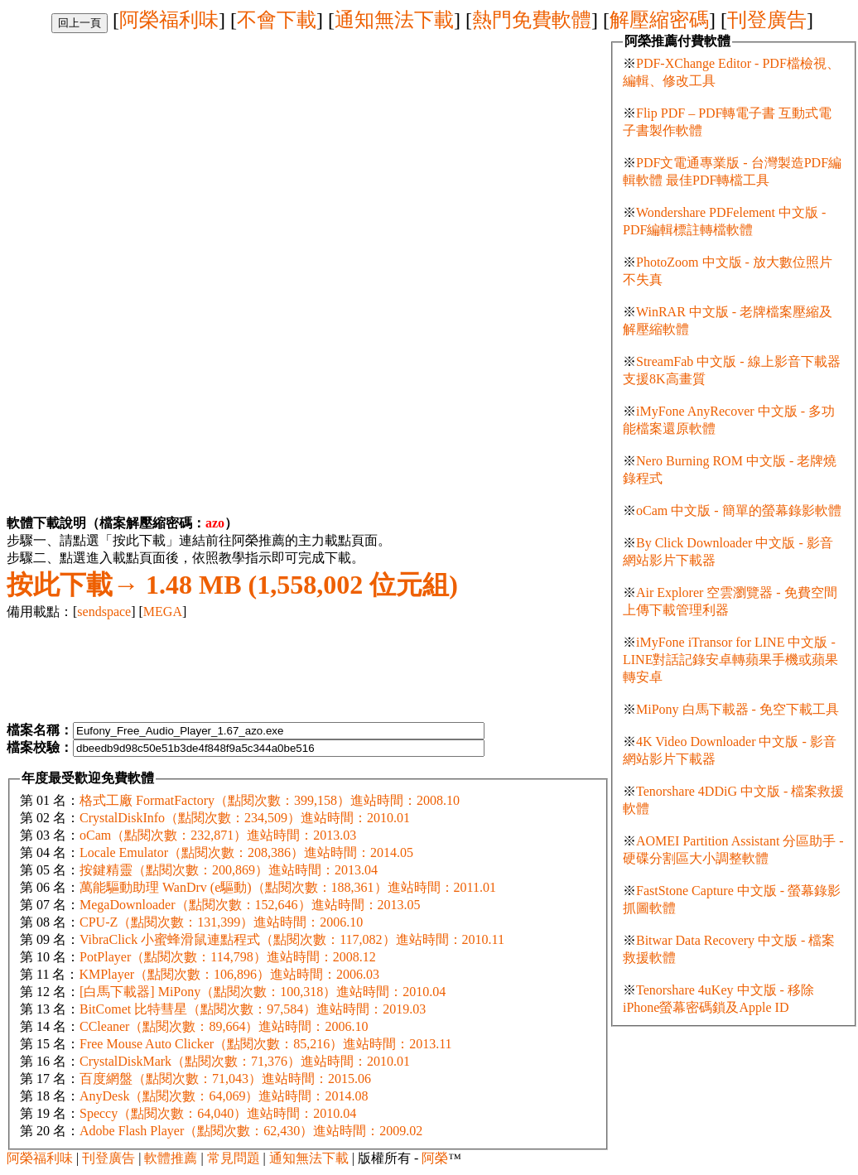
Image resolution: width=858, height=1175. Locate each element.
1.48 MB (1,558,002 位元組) (232, 585)
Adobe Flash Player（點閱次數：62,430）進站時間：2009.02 (251, 1131)
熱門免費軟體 (531, 20)
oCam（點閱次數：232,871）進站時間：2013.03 (218, 835)
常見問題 (233, 1158)
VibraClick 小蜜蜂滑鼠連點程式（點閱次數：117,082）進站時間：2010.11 (292, 939)
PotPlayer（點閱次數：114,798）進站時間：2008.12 (228, 957)
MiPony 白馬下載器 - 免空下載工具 (737, 709)
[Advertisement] (146, 149)
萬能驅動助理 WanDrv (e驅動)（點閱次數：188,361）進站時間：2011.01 (288, 887)
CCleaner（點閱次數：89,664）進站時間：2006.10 (224, 1026)
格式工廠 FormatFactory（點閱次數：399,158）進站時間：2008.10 (270, 800)
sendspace (104, 611)
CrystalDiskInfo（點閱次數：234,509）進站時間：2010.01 (245, 818)
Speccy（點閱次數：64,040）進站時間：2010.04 (218, 1113)
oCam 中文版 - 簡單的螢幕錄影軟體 (738, 510)
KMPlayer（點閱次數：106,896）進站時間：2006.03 (229, 974)
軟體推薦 (170, 1158)
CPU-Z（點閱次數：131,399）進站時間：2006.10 (221, 922)
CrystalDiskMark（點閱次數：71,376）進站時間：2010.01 (245, 1061)
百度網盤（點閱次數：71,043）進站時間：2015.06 (225, 1078)
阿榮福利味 (169, 20)
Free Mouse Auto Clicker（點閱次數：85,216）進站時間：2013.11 (266, 1044)
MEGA (162, 611)
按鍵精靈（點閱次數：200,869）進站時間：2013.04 (229, 870)
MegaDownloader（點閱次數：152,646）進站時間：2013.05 (250, 905)
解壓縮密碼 (659, 20)
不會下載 (276, 20)
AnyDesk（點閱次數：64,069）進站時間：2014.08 (224, 1096)
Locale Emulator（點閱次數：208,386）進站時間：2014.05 (246, 852)
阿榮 (435, 1158)
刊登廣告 (767, 20)
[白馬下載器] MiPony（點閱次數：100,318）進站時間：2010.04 (263, 992)
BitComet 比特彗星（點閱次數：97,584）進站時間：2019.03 (253, 1009)
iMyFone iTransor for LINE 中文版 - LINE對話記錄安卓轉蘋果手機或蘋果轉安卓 (730, 659)
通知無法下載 (394, 20)
